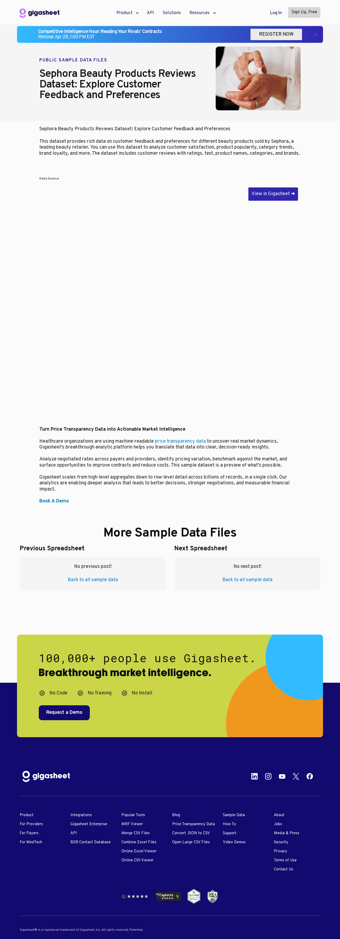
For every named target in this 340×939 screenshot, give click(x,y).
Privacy (280, 851)
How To (229, 824)
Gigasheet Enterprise (88, 824)
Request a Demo (64, 713)
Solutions (172, 13)
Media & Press (286, 833)
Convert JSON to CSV (191, 833)
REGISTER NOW (276, 34)
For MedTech (31, 842)
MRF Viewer (132, 824)
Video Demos (234, 842)
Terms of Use (285, 860)
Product (26, 815)
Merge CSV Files (135, 833)
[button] (124, 13)
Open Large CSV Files (191, 842)
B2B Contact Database (90, 842)
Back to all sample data (93, 580)
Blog (176, 815)
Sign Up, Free (304, 12)
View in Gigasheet (273, 194)
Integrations (81, 815)
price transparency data (180, 441)
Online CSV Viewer (137, 860)
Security (281, 842)
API (150, 13)
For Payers (29, 833)
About (279, 815)
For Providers (31, 824)
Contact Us (283, 869)
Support (229, 833)
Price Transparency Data (193, 824)
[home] (40, 13)
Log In (276, 13)
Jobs (278, 824)
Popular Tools (133, 815)
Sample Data (234, 815)
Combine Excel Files (138, 842)
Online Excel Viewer (138, 851)
